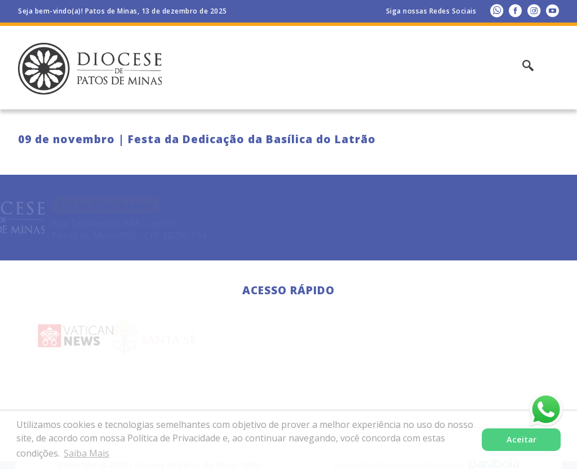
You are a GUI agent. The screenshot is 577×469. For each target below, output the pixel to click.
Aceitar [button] (521, 439)
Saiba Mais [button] (86, 453)
